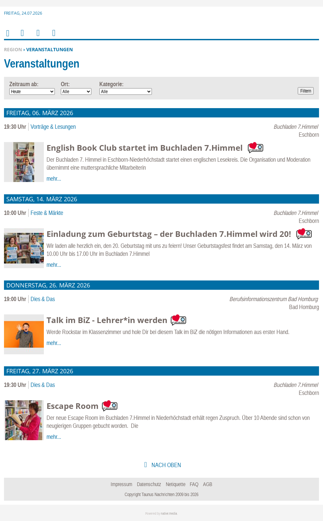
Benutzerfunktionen (53, 37)
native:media (169, 513)
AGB (207, 484)
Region (13, 49)
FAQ (194, 484)
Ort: (65, 84)
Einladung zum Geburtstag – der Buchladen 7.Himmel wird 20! (170, 233)
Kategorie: (111, 84)
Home (7, 37)
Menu (22, 37)
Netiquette (175, 484)
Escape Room (73, 405)
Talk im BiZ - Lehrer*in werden (107, 319)
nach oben (165, 464)
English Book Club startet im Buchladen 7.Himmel (146, 147)
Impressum (121, 484)
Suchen (37, 37)
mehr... (54, 178)
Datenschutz (149, 484)
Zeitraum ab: (24, 84)
